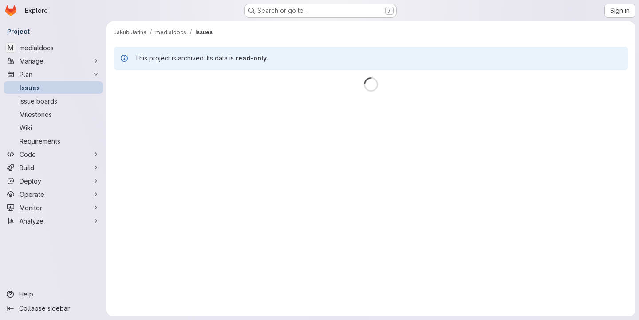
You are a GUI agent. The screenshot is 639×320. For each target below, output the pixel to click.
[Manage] (53, 61)
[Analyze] (53, 221)
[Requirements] (53, 141)
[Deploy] (53, 181)
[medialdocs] (53, 47)
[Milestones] (53, 114)
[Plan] (53, 74)
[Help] (53, 294)
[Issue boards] (53, 101)
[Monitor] (53, 207)
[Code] (53, 154)
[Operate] (53, 194)
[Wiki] (53, 127)
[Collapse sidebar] (53, 308)
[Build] (53, 167)
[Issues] (53, 87)
